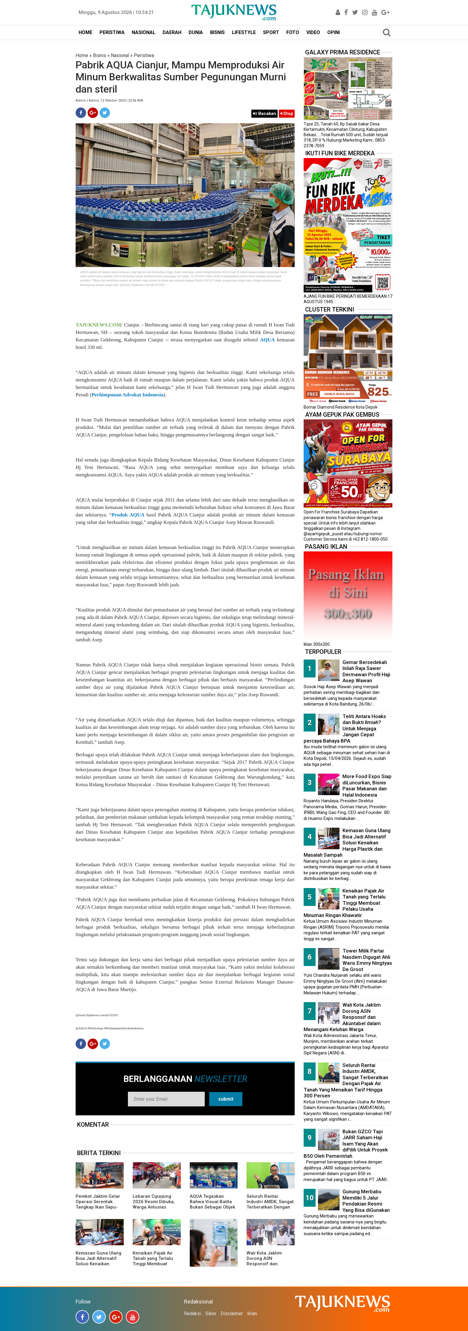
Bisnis (99, 55)
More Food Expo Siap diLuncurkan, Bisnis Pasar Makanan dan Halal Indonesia (366, 785)
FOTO (292, 32)
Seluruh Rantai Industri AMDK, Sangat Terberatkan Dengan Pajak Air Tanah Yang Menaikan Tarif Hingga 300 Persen (270, 1210)
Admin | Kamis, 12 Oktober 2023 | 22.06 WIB (109, 100)
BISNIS (217, 32)
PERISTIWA (112, 32)
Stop (286, 113)
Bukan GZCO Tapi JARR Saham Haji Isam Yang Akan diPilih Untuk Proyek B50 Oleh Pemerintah (346, 1143)
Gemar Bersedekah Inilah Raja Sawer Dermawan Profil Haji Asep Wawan (366, 671)
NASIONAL (143, 32)
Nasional (120, 55)
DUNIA (196, 32)
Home (82, 55)
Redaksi (192, 1313)
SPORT (271, 32)
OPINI (333, 32)
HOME (85, 32)
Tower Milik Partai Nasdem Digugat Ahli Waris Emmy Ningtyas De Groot (367, 960)
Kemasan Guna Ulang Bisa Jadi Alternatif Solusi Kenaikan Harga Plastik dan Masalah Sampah (98, 1263)
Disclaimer (232, 1313)
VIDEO (313, 32)
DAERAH (172, 32)
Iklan (252, 1313)
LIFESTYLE (244, 32)
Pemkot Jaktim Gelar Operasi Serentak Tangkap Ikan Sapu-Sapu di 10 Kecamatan (99, 1204)
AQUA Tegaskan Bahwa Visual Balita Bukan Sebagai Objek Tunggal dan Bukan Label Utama (212, 1207)
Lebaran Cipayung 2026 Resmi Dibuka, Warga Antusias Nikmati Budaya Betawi (154, 1207)
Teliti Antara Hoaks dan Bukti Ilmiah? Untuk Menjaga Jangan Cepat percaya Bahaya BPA (345, 728)
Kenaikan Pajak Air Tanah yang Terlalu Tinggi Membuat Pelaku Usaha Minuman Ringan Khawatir (153, 1266)
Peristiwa (144, 55)
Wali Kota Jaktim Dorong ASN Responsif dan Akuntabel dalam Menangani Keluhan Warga (268, 1266)
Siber (210, 1313)
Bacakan (264, 113)
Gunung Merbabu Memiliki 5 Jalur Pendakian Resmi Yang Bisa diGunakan (366, 1201)
